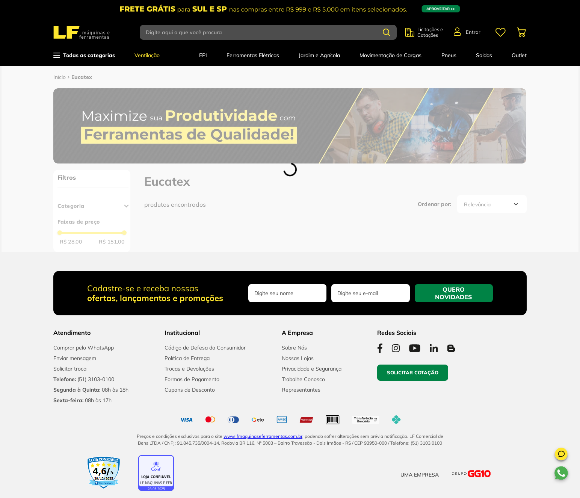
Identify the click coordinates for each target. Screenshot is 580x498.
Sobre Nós (294, 347)
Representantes (301, 389)
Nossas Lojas (298, 358)
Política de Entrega (187, 358)
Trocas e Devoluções (189, 368)
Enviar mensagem (74, 358)
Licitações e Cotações (430, 32)
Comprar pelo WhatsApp (83, 347)
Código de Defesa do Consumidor (205, 347)
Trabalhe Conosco (303, 379)
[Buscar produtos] (386, 32)
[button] (561, 455)
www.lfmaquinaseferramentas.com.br (263, 436)
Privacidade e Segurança (311, 368)
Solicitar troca (69, 368)
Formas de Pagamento (192, 379)
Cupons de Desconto (190, 389)
